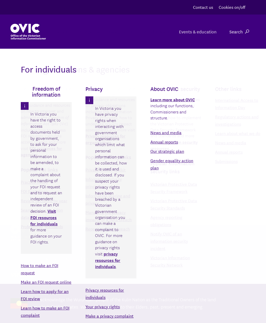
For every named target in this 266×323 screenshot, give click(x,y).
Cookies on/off (232, 7)
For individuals (151, 31)
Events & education (197, 31)
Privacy (49, 259)
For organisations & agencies (95, 31)
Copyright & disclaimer (124, 259)
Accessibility (78, 259)
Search (239, 31)
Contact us (203, 7)
